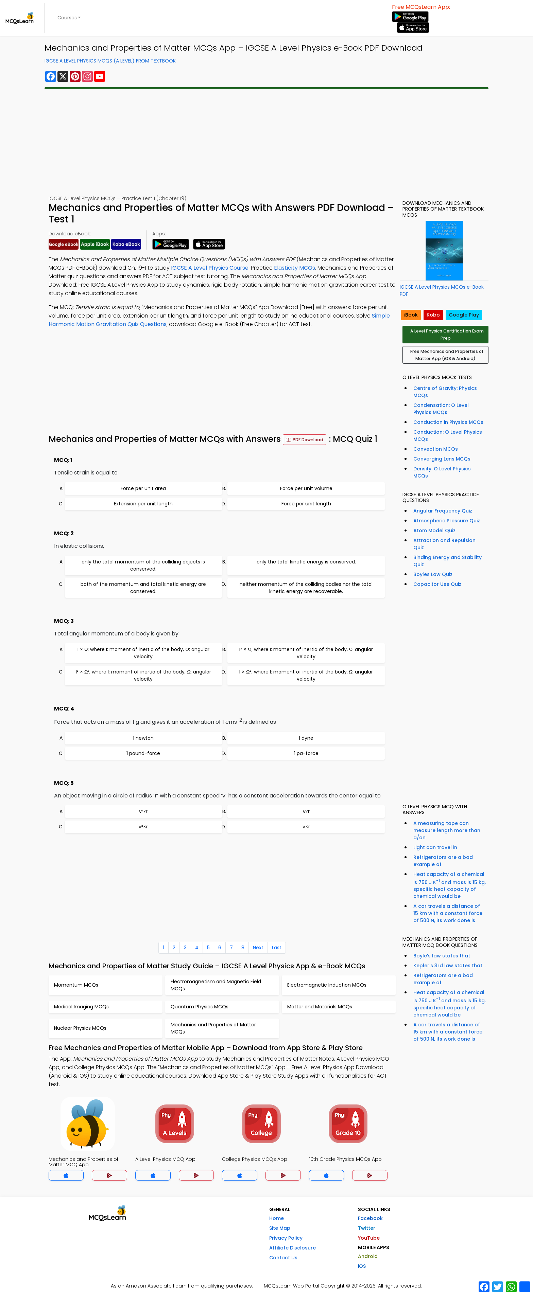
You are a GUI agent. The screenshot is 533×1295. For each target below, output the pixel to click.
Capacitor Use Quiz (437, 584)
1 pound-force (143, 753)
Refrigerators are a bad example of (443, 861)
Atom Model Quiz (434, 530)
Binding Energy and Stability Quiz (447, 561)
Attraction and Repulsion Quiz (444, 544)
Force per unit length (306, 503)
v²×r (143, 826)
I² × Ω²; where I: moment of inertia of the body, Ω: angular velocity (143, 675)
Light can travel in (435, 847)
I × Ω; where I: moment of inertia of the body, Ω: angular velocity (143, 653)
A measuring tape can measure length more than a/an (446, 830)
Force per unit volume (306, 488)
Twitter (366, 1228)
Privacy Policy (286, 1238)
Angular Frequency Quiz (442, 510)
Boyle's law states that (441, 955)
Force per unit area (143, 488)
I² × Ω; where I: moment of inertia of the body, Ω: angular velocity (306, 653)
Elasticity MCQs (294, 268)
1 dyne (306, 738)
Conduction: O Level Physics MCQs (447, 436)
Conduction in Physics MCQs (448, 422)
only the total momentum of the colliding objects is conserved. (143, 565)
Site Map (279, 1228)
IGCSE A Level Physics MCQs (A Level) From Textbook (110, 60)
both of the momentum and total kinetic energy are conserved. (143, 588)
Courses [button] (67, 17)
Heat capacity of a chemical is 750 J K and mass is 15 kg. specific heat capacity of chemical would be (449, 885)
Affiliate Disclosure (292, 1247)
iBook (411, 314)
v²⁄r (143, 811)
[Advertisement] (266, 142)
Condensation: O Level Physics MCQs (441, 409)
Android (368, 1256)
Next (258, 947)
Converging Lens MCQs (441, 458)
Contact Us (283, 1257)
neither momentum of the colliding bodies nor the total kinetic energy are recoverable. (306, 588)
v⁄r (306, 811)
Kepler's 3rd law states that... (449, 965)
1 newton (143, 738)
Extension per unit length (143, 503)
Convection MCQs (435, 449)
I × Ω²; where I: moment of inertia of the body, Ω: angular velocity (306, 675)
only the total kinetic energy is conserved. (306, 561)
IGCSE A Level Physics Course (209, 268)
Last (276, 947)
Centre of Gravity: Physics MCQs (445, 392)
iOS (362, 1266)
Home (276, 1218)
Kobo (433, 314)
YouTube (369, 1238)
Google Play (464, 314)
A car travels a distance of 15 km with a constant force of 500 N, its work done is (447, 913)
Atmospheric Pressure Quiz (446, 520)
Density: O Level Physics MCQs (442, 472)
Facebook (370, 1218)
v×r (306, 826)
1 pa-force (306, 753)
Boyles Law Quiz (432, 574)
